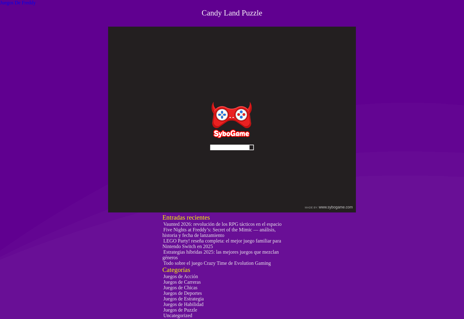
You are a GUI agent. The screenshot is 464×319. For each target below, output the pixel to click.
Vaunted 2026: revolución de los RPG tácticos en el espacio (222, 224)
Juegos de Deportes (182, 293)
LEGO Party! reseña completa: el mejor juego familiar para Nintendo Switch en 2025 (221, 243)
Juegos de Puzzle (180, 309)
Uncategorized (177, 315)
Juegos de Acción (180, 276)
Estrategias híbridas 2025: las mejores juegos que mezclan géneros (220, 254)
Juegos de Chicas (180, 287)
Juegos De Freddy (18, 2)
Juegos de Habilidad (183, 304)
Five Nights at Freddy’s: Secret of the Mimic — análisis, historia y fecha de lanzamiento (219, 232)
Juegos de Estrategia (183, 298)
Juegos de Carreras (182, 282)
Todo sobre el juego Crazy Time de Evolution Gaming (217, 263)
